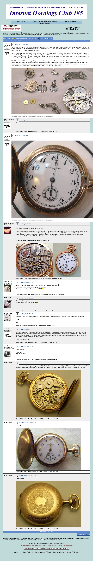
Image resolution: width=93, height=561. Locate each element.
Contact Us (32, 543)
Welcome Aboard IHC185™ (11, 33)
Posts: (14, 116)
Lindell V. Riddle (9, 223)
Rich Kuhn (7, 346)
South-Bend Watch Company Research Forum (26, 34)
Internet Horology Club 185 (31, 33)
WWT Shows (21, 21)
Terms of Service (59, 543)
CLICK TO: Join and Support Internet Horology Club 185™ (45, 22)
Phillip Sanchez (8, 282)
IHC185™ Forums (70, 21)
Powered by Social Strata (46, 531)
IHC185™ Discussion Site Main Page (54, 33)
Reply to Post (81, 534)
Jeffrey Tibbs (8, 313)
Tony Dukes (7, 297)
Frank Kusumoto (7, 44)
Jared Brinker (8, 362)
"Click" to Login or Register (81, 41)
